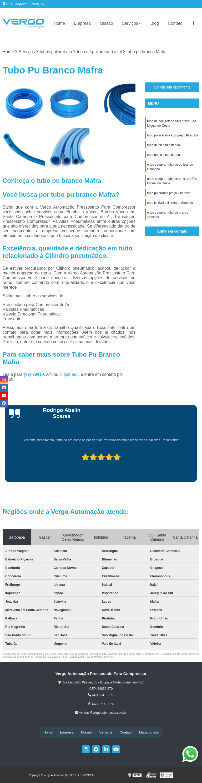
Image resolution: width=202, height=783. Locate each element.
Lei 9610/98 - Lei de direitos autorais (91, 656)
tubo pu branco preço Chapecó (168, 196)
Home (59, 23)
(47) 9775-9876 (101, 704)
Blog (154, 23)
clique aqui (69, 374)
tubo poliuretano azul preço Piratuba (172, 136)
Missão (106, 23)
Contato (175, 23)
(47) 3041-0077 (39, 374)
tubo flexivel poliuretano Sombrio (170, 206)
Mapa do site (148, 732)
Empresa (82, 23)
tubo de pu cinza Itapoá (163, 146)
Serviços (130, 23)
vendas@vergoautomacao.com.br (101, 713)
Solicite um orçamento (172, 87)
